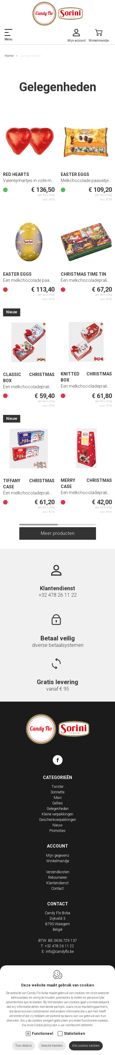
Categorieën (57, 777)
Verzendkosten (57, 872)
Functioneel (42, 1033)
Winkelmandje (57, 861)
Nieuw (57, 825)
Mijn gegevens (57, 855)
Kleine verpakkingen (57, 814)
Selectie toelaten (52, 1045)
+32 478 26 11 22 (58, 595)
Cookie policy (43, 1025)
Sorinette (57, 792)
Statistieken (74, 1033)
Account (57, 846)
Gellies (57, 803)
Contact (57, 888)
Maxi (58, 798)
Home (9, 56)
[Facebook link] (58, 761)
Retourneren (57, 877)
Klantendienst (57, 883)
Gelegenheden (58, 809)
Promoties (57, 831)
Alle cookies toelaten (86, 1045)
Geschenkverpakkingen (57, 820)
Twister (57, 787)
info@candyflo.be (60, 951)
